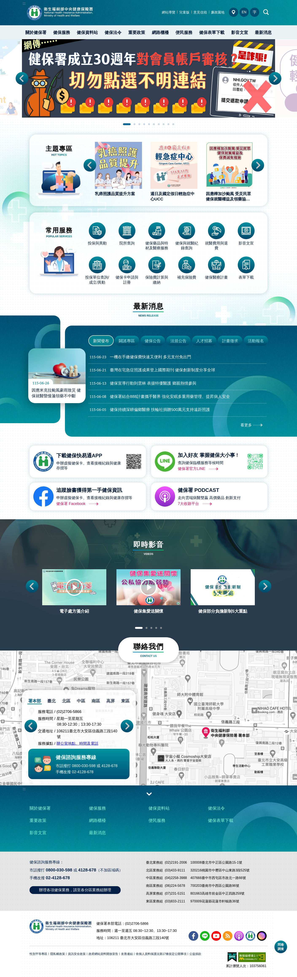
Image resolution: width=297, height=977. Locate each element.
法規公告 (178, 341)
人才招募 (204, 341)
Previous (22, 78)
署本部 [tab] (34, 701)
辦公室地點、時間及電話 (77, 744)
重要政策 (136, 32)
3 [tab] (139, 124)
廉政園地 (217, 12)
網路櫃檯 (160, 32)
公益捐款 (195, 954)
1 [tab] (127, 124)
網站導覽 (168, 12)
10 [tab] (173, 124)
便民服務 (184, 32)
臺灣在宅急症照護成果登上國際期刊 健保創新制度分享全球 (152, 370)
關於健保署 (35, 32)
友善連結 (127, 954)
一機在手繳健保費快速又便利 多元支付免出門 (140, 357)
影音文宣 (239, 32)
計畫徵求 (230, 341)
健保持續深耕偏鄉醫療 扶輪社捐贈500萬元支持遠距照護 (149, 410)
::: (24, 3)
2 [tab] (134, 124)
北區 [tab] (66, 701)
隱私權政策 (57, 954)
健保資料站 (87, 32)
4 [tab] (144, 124)
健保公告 (153, 341)
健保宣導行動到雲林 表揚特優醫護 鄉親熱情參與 (142, 383)
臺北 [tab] (51, 701)
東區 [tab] (125, 701)
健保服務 (61, 32)
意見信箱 (200, 12)
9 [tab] (168, 124)
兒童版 (184, 12)
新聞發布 (101, 341)
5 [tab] (149, 124)
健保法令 (113, 32)
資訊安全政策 (77, 954)
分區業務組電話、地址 (233, 12)
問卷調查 (281, 947)
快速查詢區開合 (266, 12)
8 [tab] (164, 124)
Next (275, 78)
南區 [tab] (96, 701)
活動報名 (256, 341)
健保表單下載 (211, 32)
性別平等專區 (38, 954)
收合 (149, 794)
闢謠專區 (127, 341)
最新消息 (263, 32)
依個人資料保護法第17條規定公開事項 (161, 954)
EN (244, 12)
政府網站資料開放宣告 (103, 954)
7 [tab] (159, 124)
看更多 (246, 425)
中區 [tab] (81, 701)
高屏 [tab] (110, 701)
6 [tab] (154, 124)
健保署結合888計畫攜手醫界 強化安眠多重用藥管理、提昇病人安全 (159, 397)
